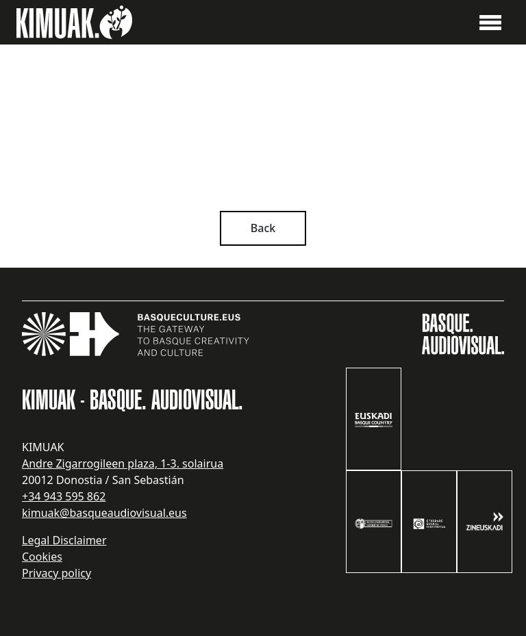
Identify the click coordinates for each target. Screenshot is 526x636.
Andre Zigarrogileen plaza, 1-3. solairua (122, 463)
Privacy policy (56, 573)
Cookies (42, 556)
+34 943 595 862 (63, 496)
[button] (490, 21)
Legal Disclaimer (64, 540)
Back (263, 228)
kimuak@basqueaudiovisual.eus (104, 512)
